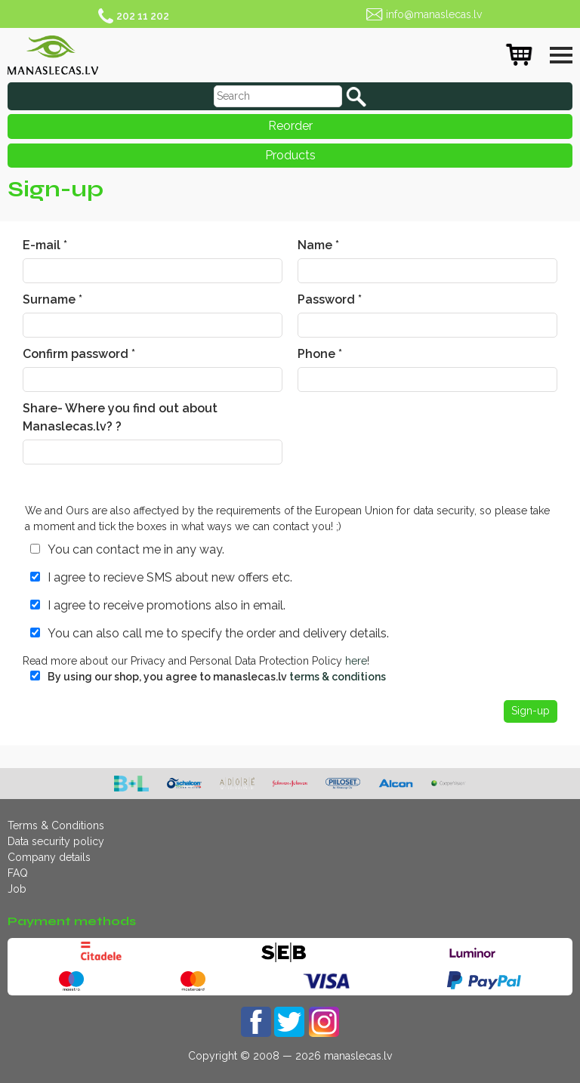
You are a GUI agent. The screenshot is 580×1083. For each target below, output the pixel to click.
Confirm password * (79, 354)
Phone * (320, 354)
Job (17, 889)
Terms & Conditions (56, 825)
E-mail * (45, 245)
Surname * (52, 299)
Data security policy (56, 841)
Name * (318, 245)
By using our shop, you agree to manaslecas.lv (217, 677)
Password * (330, 299)
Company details (49, 857)
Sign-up (530, 711)
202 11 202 (142, 16)
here (356, 661)
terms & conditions (337, 677)
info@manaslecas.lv (434, 14)
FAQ (18, 873)
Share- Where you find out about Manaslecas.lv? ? (120, 417)
